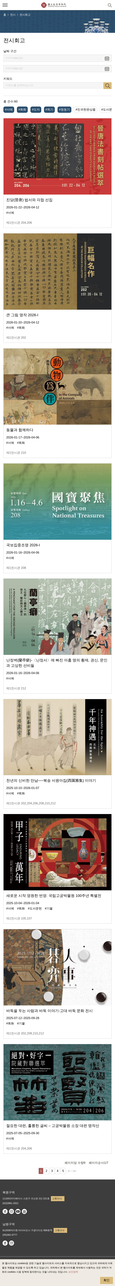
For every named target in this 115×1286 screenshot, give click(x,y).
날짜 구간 (9, 51)
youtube (17, 1211)
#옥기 (49, 109)
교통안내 (57, 1198)
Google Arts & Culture (24, 1211)
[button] (101, 5)
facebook (5, 1211)
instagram (11, 1211)
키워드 (8, 78)
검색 (108, 85)
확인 (107, 1280)
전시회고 (25, 14)
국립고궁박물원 (54, 5)
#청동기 (64, 109)
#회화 (22, 109)
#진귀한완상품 (86, 109)
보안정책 (73, 1272)
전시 (13, 14)
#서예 (9, 109)
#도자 (36, 109)
